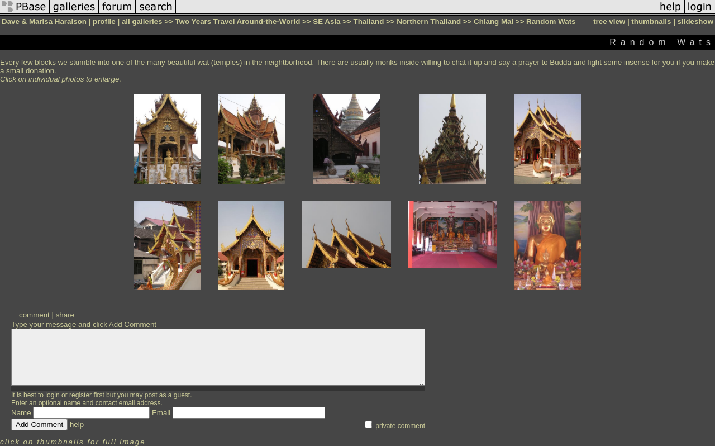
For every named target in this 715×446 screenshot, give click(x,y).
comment (34, 315)
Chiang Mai (493, 21)
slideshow (695, 21)
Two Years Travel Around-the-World (237, 21)
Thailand (369, 21)
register (80, 395)
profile (104, 21)
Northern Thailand (429, 21)
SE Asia (326, 21)
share (65, 315)
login (52, 395)
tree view (609, 21)
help (77, 424)
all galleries (142, 21)
